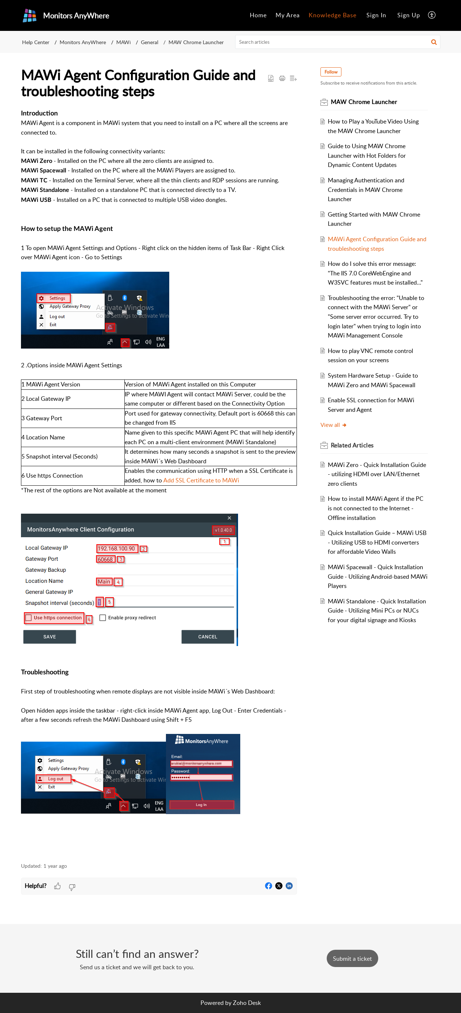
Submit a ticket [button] (352, 959)
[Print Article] (282, 78)
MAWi (123, 42)
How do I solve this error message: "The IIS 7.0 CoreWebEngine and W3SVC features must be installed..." (375, 273)
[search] (337, 42)
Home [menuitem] (258, 15)
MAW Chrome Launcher (196, 42)
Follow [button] (331, 72)
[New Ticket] (352, 959)
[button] (434, 42)
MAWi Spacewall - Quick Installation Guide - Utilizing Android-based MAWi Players (378, 576)
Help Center (35, 42)
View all (333, 424)
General (149, 42)
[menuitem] (258, 15)
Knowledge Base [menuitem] (333, 15)
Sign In (376, 15)
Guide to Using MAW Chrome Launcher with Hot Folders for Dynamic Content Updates (367, 155)
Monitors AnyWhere (83, 42)
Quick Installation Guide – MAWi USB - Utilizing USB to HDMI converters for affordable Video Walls (377, 542)
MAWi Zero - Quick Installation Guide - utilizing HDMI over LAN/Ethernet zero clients (377, 474)
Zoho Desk (247, 1003)
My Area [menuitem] (288, 15)
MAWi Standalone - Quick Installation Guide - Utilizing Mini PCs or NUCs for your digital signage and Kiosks (377, 610)
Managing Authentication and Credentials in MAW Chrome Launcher (366, 189)
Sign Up (408, 15)
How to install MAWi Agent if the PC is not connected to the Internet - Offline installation (375, 508)
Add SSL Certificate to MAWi (201, 480)
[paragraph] (159, 482)
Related (352, 445)
